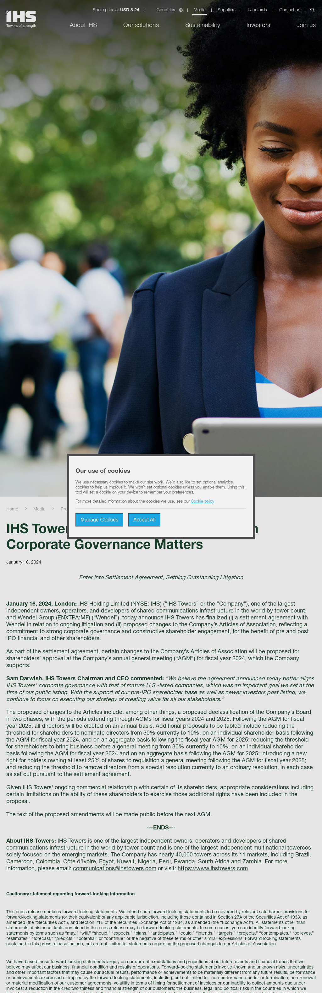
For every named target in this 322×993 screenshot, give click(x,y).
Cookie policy (202, 502)
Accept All (144, 519)
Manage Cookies (99, 519)
